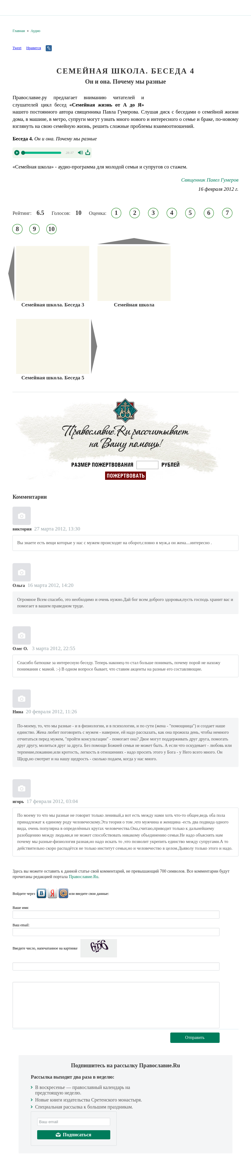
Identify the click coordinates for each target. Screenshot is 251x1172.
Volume (81, 152)
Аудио (35, 31)
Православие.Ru (83, 876)
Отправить (195, 1037)
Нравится (33, 48)
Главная (18, 31)
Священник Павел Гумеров (210, 180)
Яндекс (52, 893)
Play (16, 152)
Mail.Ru (63, 893)
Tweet (16, 48)
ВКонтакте (41, 893)
